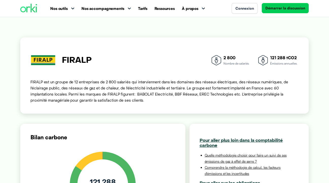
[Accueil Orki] (28, 8)
